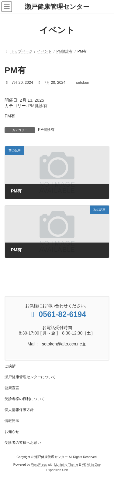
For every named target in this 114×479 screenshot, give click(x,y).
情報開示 (12, 421)
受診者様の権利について (25, 399)
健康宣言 (12, 388)
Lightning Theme (66, 464)
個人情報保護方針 (19, 410)
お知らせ (12, 432)
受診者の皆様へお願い (23, 442)
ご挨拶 (10, 366)
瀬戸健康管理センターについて (30, 377)
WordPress (39, 464)
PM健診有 (37, 105)
